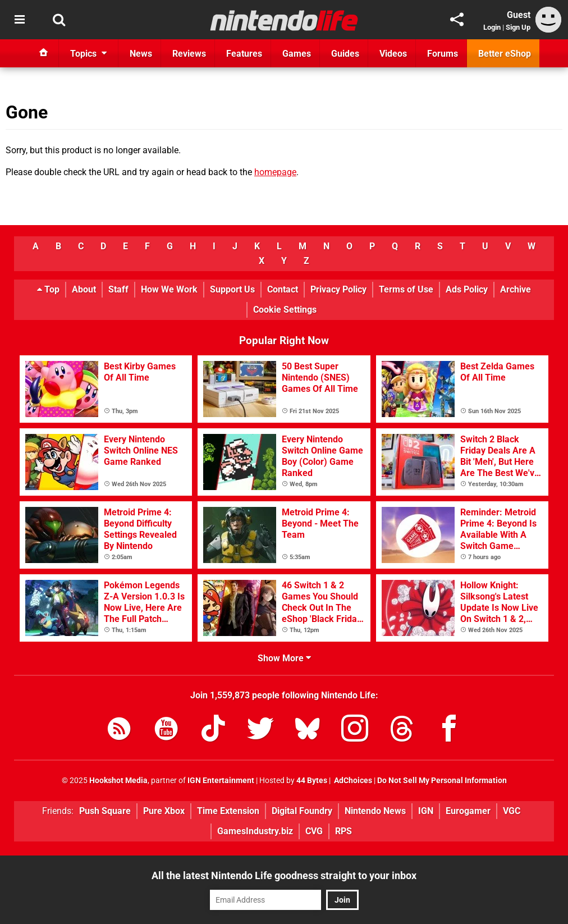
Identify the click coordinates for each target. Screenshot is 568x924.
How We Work (169, 289)
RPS (343, 831)
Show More (284, 658)
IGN (425, 811)
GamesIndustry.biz (255, 831)
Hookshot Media (118, 780)
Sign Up (518, 27)
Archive (515, 289)
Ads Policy (467, 289)
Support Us (232, 289)
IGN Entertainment (220, 780)
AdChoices (352, 780)
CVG (314, 831)
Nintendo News (375, 811)
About (84, 289)
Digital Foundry (302, 811)
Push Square (105, 811)
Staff (118, 289)
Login (492, 27)
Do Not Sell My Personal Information (442, 780)
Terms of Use (406, 289)
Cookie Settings (285, 309)
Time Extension (228, 811)
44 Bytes (311, 780)
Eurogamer (468, 811)
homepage (275, 172)
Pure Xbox (164, 811)
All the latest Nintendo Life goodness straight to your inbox (284, 875)
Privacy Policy (338, 289)
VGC (511, 811)
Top (48, 289)
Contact (282, 289)
